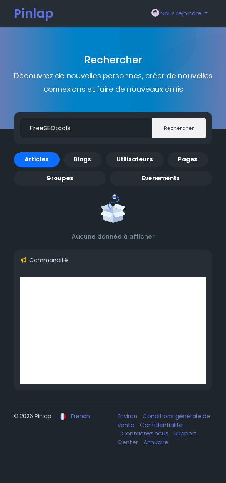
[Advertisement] (113, 330)
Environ (128, 416)
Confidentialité (161, 425)
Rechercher (179, 128)
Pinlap (33, 13)
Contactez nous (145, 433)
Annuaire (155, 442)
